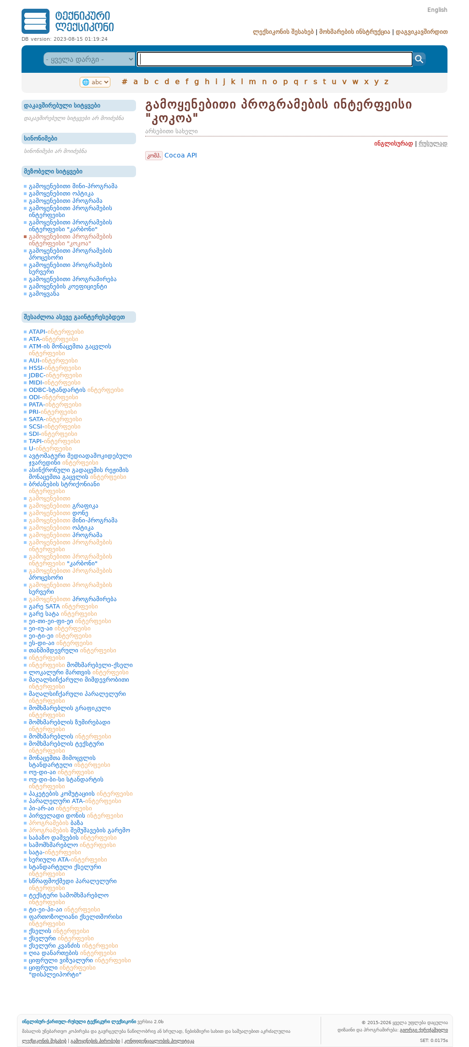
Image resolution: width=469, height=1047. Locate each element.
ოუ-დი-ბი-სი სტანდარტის (66, 783)
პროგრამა (66, 535)
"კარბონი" (70, 560)
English (437, 10)
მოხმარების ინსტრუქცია (354, 31)
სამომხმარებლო (72, 844)
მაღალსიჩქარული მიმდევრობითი (79, 683)
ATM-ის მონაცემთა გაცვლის (70, 350)
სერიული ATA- (68, 859)
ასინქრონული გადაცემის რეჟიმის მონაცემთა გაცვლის (79, 473)
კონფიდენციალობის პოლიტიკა (159, 1040)
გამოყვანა (44, 293)
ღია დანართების (72, 952)
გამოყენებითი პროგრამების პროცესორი (70, 254)
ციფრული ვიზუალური (80, 960)
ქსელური (61, 938)
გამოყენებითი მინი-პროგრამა (73, 186)
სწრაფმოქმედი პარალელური (73, 884)
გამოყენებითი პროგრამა (66, 200)
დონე (58, 513)
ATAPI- (56, 331)
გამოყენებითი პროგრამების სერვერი (70, 268)
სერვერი (70, 588)
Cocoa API (180, 155)
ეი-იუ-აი (60, 628)
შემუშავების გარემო (79, 830)
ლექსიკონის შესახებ (283, 31)
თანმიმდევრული (72, 650)
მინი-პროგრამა (73, 520)
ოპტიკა (61, 527)
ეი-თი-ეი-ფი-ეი (70, 621)
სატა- (55, 852)
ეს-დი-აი (61, 643)
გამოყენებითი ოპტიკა (61, 193)
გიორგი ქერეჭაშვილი (424, 1029)
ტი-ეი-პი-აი (64, 909)
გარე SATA (63, 606)
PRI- (53, 411)
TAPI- (54, 441)
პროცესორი (70, 574)
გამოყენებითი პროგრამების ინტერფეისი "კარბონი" (70, 226)
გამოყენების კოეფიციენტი (68, 286)
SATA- (55, 419)
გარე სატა (63, 613)
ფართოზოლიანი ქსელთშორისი (75, 920)
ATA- (53, 339)
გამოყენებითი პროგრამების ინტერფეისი (70, 211)
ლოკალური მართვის (79, 672)
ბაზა (56, 822)
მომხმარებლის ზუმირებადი (69, 725)
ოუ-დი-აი (61, 772)
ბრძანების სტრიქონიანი (64, 487)
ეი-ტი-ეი (60, 635)
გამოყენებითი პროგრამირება (73, 279)
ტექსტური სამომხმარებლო (69, 899)
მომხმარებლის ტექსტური (66, 747)
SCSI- (55, 426)
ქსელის (59, 931)
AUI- (53, 360)
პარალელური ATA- (75, 800)
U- (50, 448)
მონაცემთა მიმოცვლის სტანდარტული (69, 761)
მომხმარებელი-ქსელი (81, 665)
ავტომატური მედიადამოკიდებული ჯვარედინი (80, 459)
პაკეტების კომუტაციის (81, 793)
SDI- (53, 433)
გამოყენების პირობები (95, 1040)
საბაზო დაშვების (73, 837)
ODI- (53, 397)
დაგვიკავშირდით (421, 31)
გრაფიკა (63, 505)
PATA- (55, 404)
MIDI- (55, 382)
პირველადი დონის (76, 815)
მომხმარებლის (70, 736)
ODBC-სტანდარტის (76, 389)
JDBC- (55, 375)
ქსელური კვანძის (73, 945)
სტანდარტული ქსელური (65, 870)
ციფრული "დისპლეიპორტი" (62, 971)
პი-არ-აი (60, 808)
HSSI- (55, 367)
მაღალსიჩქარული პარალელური (77, 697)
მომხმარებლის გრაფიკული (70, 711)
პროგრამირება (73, 599)
